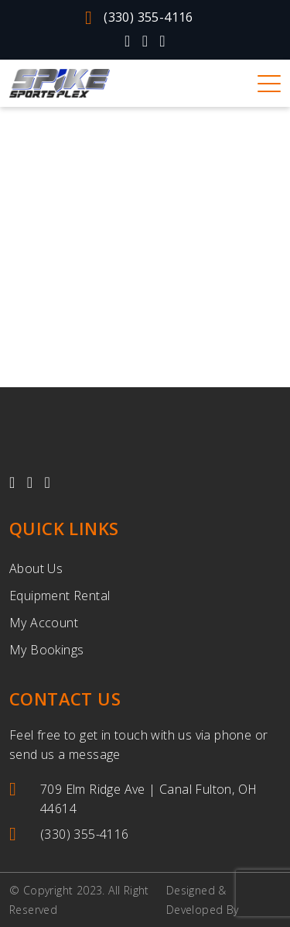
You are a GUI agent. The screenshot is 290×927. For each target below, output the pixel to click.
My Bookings (46, 649)
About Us (36, 568)
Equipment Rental (59, 595)
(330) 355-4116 (139, 18)
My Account (43, 622)
